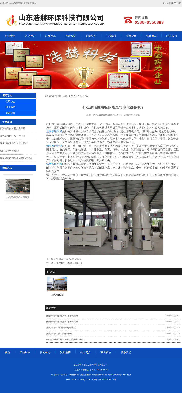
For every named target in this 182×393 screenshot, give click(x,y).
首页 (65, 96)
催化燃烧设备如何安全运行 (14, 143)
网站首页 (10, 36)
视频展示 (151, 36)
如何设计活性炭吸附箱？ (69, 259)
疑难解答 (70, 36)
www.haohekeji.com (102, 115)
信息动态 (73, 96)
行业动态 (10, 107)
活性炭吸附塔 (54, 131)
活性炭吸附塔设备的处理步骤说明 (61, 327)
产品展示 (30, 36)
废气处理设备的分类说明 (69, 263)
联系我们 (171, 36)
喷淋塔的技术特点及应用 (12, 128)
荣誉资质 (131, 36)
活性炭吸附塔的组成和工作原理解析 (62, 316)
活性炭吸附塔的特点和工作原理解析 (62, 322)
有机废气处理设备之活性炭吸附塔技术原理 (65, 339)
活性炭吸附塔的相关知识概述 (59, 333)
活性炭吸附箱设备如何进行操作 (16, 158)
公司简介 (91, 36)
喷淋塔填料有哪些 (9, 150)
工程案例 (111, 36)
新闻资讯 (50, 36)
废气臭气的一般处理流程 (12, 136)
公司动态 (10, 101)
